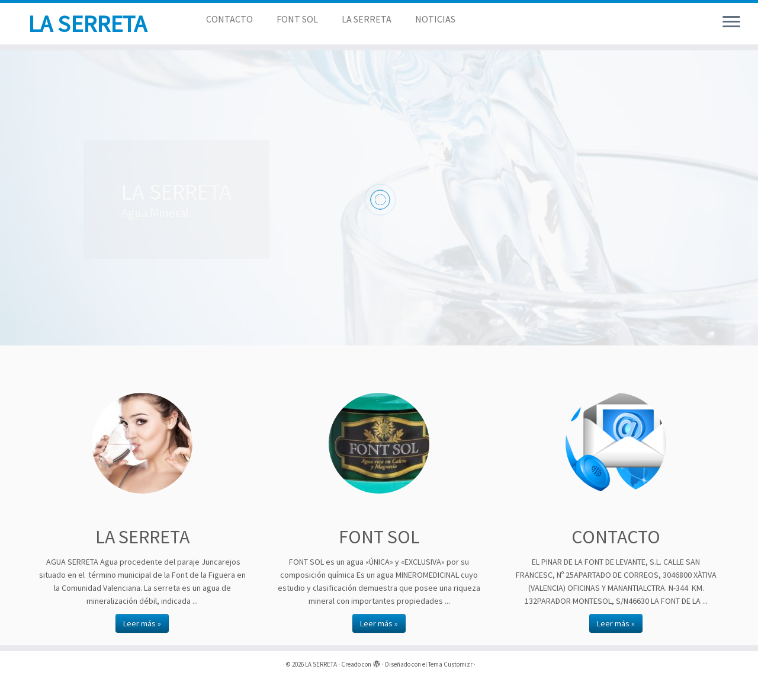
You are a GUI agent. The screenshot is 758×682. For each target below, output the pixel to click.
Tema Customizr (450, 664)
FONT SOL (297, 19)
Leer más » (142, 623)
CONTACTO (229, 19)
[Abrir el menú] (731, 22)
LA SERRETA (87, 23)
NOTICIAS (435, 19)
